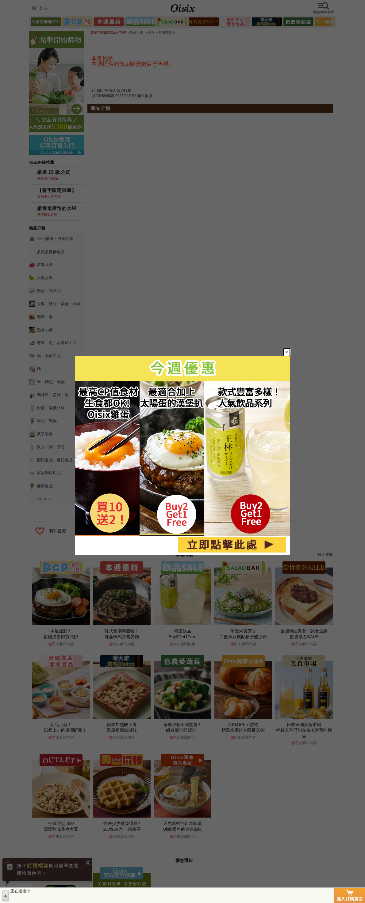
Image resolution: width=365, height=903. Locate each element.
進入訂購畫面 (349, 895)
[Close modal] (286, 352)
